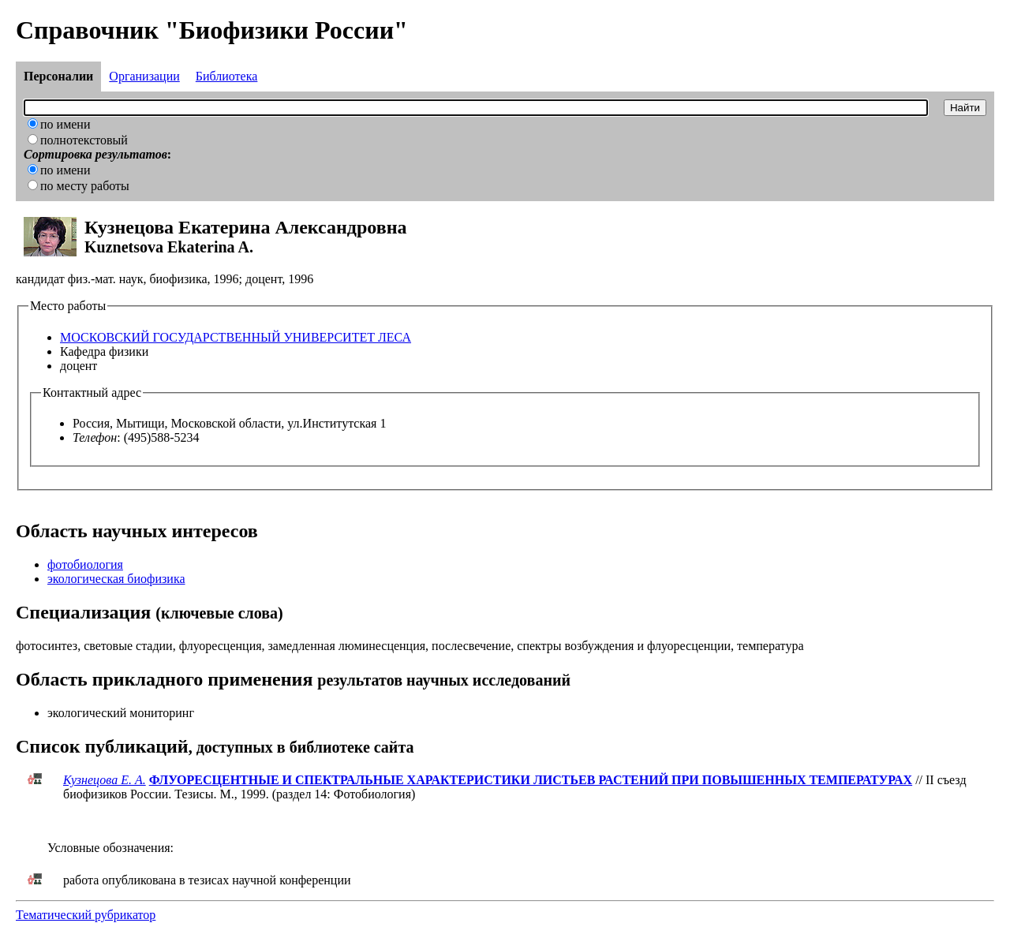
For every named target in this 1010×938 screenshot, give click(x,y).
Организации (144, 76)
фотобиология (85, 564)
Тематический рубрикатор (85, 914)
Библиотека (227, 76)
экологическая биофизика (116, 578)
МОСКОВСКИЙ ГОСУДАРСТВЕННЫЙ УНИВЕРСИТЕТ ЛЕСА (235, 337)
